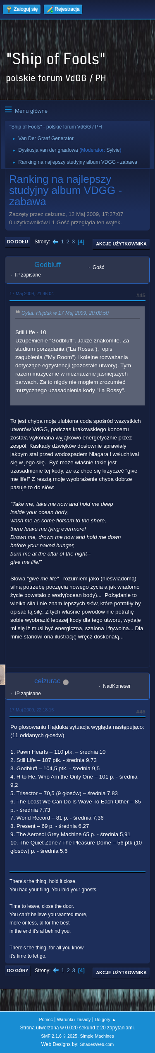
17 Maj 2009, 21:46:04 (32, 293)
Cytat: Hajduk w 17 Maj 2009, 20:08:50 (65, 313)
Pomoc (46, 1019)
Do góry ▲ (105, 1019)
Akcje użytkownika (121, 243)
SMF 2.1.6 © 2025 (59, 1036)
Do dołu (17, 241)
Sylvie (112, 150)
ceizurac (47, 681)
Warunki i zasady (74, 1019)
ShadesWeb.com (97, 1044)
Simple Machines (97, 1036)
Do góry (18, 970)
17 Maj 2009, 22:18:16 (32, 709)
